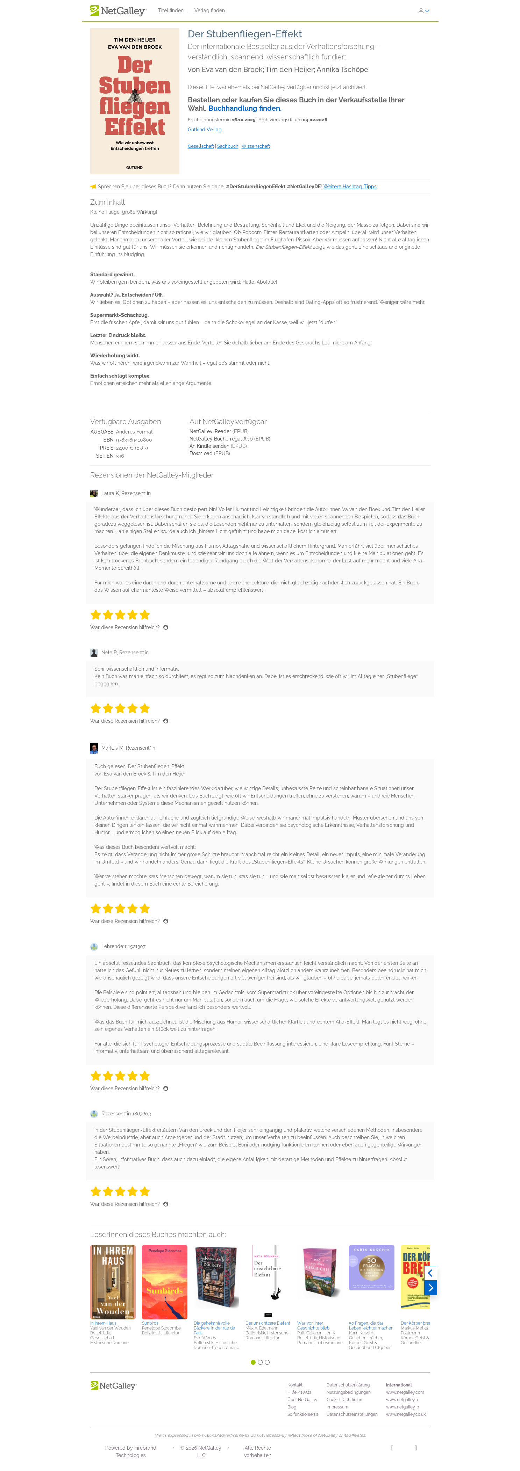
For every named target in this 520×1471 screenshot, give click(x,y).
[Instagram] (392, 1449)
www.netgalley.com (405, 1392)
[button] (113, 1281)
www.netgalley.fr (402, 1399)
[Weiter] (430, 1288)
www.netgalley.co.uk (406, 1414)
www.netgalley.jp (402, 1407)
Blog (291, 1407)
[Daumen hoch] (165, 627)
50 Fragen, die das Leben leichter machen (371, 1326)
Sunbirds (150, 1323)
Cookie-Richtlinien (344, 1399)
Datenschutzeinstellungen (352, 1414)
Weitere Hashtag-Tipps (350, 186)
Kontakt (294, 1385)
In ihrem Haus (103, 1323)
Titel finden (171, 10)
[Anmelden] (424, 10)
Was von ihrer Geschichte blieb (313, 1326)
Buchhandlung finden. (245, 108)
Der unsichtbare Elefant (267, 1323)
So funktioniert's (302, 1414)
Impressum (337, 1407)
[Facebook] (416, 1449)
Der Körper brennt (418, 1323)
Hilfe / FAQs (299, 1392)
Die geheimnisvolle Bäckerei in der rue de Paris (214, 1328)
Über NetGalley (302, 1399)
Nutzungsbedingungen (349, 1392)
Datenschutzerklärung (348, 1385)
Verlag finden (209, 10)
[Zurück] (430, 1273)
